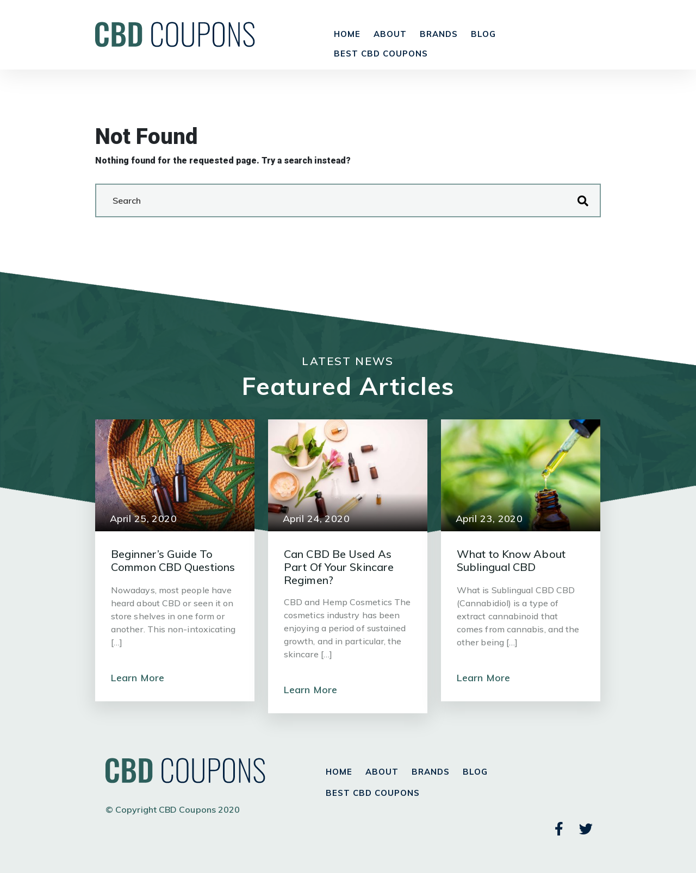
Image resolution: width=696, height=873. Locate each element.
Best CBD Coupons (381, 53)
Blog (483, 34)
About (390, 34)
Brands (439, 34)
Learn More (137, 677)
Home (347, 34)
